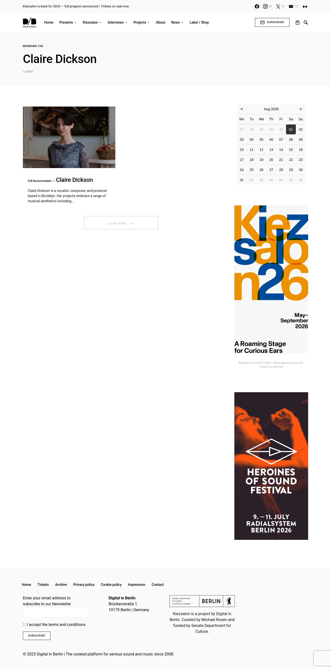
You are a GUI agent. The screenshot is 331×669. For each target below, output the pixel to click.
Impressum (136, 585)
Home (26, 585)
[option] (271, 287)
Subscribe (272, 22)
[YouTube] (294, 6)
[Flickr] (305, 6)
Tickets (43, 585)
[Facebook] (257, 6)
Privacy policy (84, 585)
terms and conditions (67, 624)
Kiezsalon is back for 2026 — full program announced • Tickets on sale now (76, 6)
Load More (118, 223)
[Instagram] (267, 6)
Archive (61, 585)
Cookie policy (111, 585)
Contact (158, 585)
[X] (280, 6)
